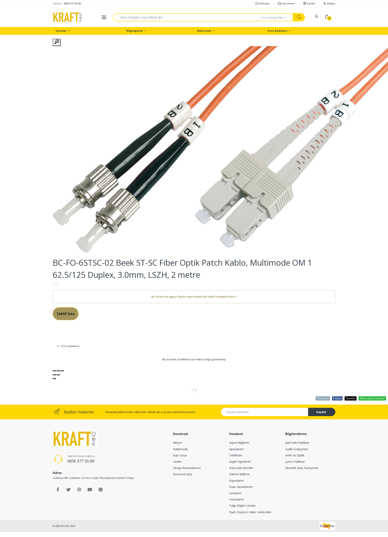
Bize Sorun (180, 455)
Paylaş (337, 398)
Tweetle (350, 398)
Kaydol (321, 412)
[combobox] (186, 17)
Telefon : (67, 3)
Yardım (309, 3)
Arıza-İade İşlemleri (241, 468)
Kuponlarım (236, 480)
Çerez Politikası (295, 462)
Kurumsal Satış (182, 474)
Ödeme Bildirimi (239, 474)
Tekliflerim (235, 455)
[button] (276, 17)
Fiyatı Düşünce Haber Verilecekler (250, 512)
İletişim (329, 3)
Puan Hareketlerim (241, 487)
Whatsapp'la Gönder (372, 398)
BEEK (56, 284)
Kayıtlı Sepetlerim (240, 462)
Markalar (262, 3)
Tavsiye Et (323, 398)
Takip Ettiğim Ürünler (242, 506)
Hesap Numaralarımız (187, 468)
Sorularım (235, 493)
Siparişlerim (236, 449)
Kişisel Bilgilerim (239, 443)
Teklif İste (66, 313)
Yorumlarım (236, 499)
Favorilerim (286, 3)
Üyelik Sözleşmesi (296, 449)
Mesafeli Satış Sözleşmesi (301, 468)
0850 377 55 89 (80, 461)
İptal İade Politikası (297, 443)
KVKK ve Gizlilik (294, 455)
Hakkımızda (180, 449)
